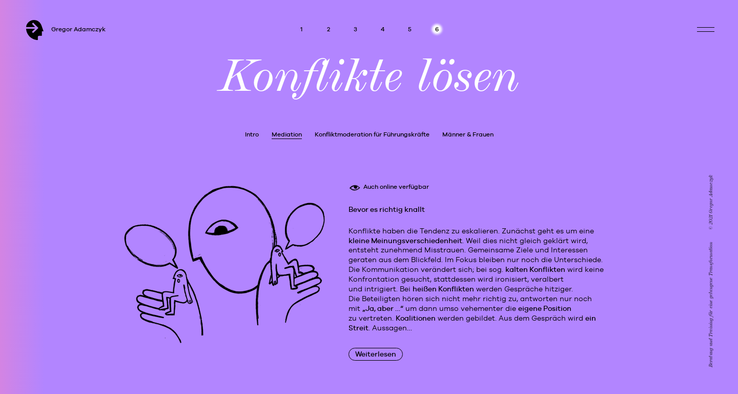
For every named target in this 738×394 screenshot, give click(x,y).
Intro (252, 134)
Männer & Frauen (468, 134)
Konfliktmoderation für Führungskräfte (372, 134)
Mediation (287, 134)
